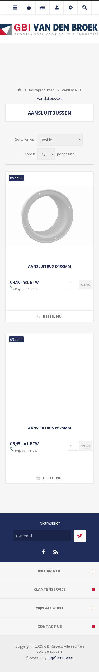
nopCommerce (60, 657)
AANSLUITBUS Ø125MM (49, 427)
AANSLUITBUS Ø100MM (49, 266)
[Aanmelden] (42, 535)
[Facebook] (43, 552)
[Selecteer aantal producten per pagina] (46, 154)
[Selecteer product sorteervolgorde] (60, 140)
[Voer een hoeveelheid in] (73, 284)
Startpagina (19, 90)
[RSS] (56, 552)
